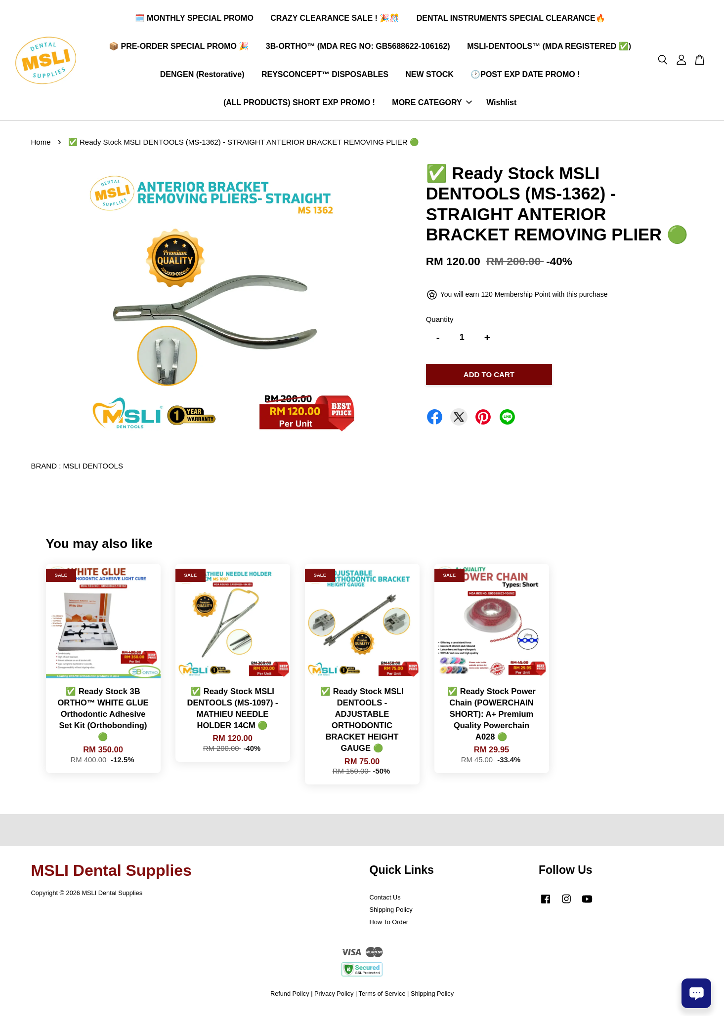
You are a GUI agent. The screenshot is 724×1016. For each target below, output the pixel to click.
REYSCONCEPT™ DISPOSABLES (324, 75)
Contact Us (385, 899)
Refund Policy (289, 995)
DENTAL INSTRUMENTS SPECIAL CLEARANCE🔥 (511, 19)
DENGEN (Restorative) (202, 75)
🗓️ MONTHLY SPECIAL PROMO (194, 19)
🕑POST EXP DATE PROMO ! (525, 75)
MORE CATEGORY (431, 104)
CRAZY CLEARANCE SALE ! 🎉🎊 (334, 19)
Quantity (440, 321)
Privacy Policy (333, 995)
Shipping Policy (391, 911)
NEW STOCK (429, 75)
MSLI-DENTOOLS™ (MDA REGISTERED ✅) (549, 47)
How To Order (389, 924)
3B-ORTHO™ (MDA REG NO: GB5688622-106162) (358, 47)
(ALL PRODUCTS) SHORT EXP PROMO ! (299, 104)
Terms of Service (382, 995)
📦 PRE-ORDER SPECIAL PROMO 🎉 (179, 47)
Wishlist (501, 104)
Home (41, 144)
